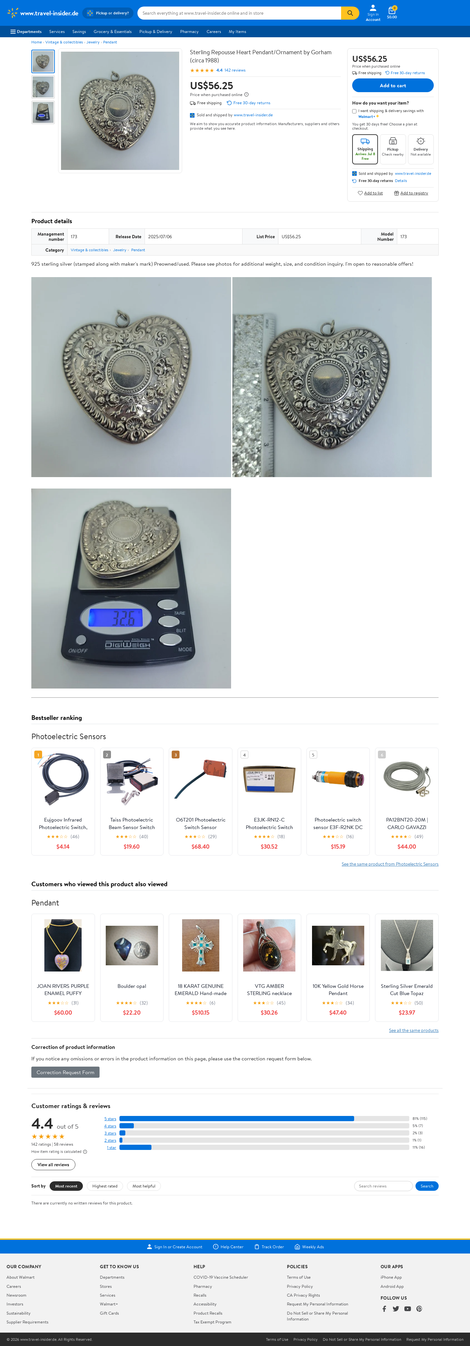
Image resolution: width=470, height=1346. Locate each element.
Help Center (228, 1247)
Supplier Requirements (27, 1322)
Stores (106, 1286)
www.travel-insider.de (253, 115)
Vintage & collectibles (64, 42)
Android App (392, 1286)
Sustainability (19, 1313)
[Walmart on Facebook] (384, 1309)
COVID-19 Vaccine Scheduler (221, 1277)
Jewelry (93, 42)
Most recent (66, 1186)
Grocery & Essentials (113, 31)
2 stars (110, 1140)
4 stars (110, 1125)
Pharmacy (189, 31)
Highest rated (105, 1186)
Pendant (110, 42)
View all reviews (53, 1164)
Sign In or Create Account (174, 1247)
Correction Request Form (65, 1072)
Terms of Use (299, 1277)
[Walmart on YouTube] (407, 1309)
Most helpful (144, 1186)
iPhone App (391, 1277)
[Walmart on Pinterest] (419, 1309)
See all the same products (414, 1030)
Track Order (269, 1247)
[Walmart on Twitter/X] (396, 1309)
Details (401, 180)
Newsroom (16, 1295)
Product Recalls (208, 1313)
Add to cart (393, 85)
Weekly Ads (309, 1247)
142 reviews (235, 70)
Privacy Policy (300, 1286)
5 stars (110, 1118)
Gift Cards (109, 1313)
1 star (111, 1147)
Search (427, 1186)
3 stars (110, 1133)
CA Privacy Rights (303, 1295)
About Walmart (21, 1277)
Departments (25, 31)
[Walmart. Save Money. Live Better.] (42, 13)
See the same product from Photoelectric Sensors (390, 864)
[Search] (350, 13)
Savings (79, 31)
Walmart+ (109, 1304)
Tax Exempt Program (212, 1322)
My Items (237, 31)
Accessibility (205, 1304)
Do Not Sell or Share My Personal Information (362, 1339)
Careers (214, 31)
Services (57, 31)
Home (36, 42)
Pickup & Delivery (155, 31)
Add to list (370, 193)
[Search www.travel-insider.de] (239, 13)
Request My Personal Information (317, 1304)
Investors (15, 1304)
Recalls (200, 1295)
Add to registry (411, 193)
